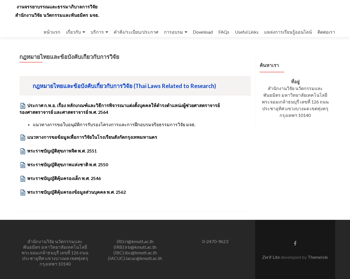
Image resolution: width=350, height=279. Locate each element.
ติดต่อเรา (326, 31)
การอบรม (173, 31)
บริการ (97, 31)
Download (203, 31)
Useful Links (247, 31)
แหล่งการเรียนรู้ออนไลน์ (288, 31)
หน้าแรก (52, 31)
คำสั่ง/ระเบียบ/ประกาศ (136, 31)
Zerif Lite (271, 257)
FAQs (223, 31)
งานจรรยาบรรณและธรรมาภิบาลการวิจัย (57, 7)
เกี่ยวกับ (73, 31)
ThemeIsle (318, 257)
